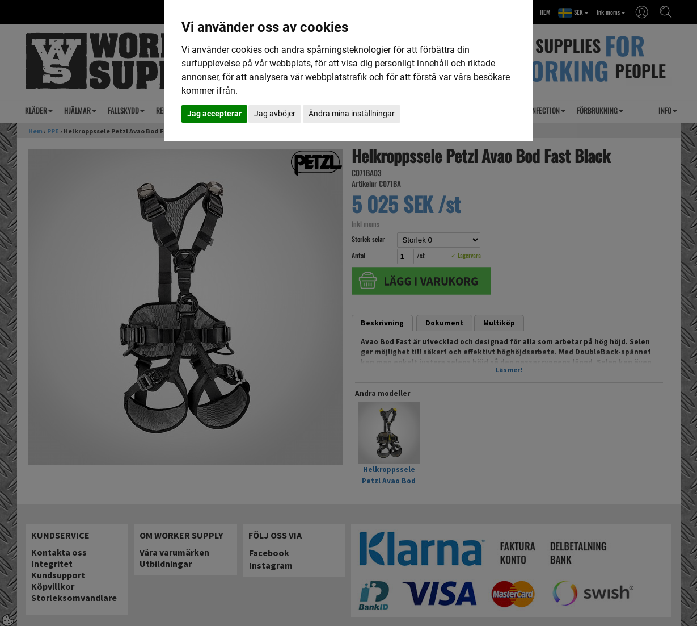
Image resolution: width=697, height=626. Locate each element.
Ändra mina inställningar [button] (352, 113)
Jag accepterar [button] (214, 113)
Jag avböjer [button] (274, 113)
